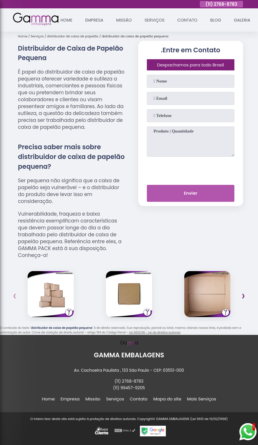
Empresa (95, 20)
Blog (219, 20)
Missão (125, 20)
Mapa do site (167, 399)
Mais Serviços (201, 399)
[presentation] (190, 169)
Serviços (157, 20)
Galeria (246, 20)
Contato (190, 20)
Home (66, 20)
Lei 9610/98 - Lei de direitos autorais (154, 332)
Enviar (190, 194)
